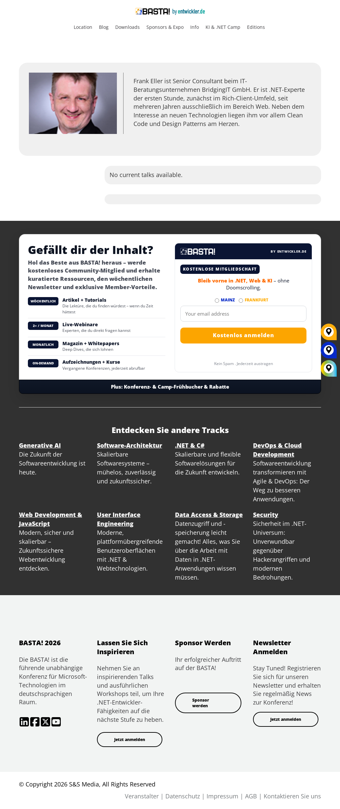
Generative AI (40, 445)
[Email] (243, 314)
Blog (104, 27)
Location (83, 27)
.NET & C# (190, 445)
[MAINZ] (329, 352)
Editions (256, 27)
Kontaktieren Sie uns (292, 796)
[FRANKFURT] (329, 334)
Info (194, 27)
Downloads (127, 27)
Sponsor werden (200, 703)
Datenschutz (182, 796)
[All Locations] (329, 368)
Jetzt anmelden (129, 739)
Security (265, 515)
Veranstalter (142, 796)
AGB (251, 796)
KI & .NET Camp (223, 27)
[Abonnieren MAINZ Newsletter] (217, 300)
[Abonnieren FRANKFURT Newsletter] (241, 300)
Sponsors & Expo (165, 27)
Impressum (222, 796)
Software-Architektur (129, 445)
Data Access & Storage (209, 515)
